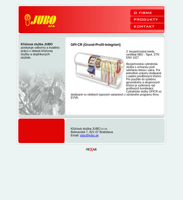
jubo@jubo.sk (89, 135)
